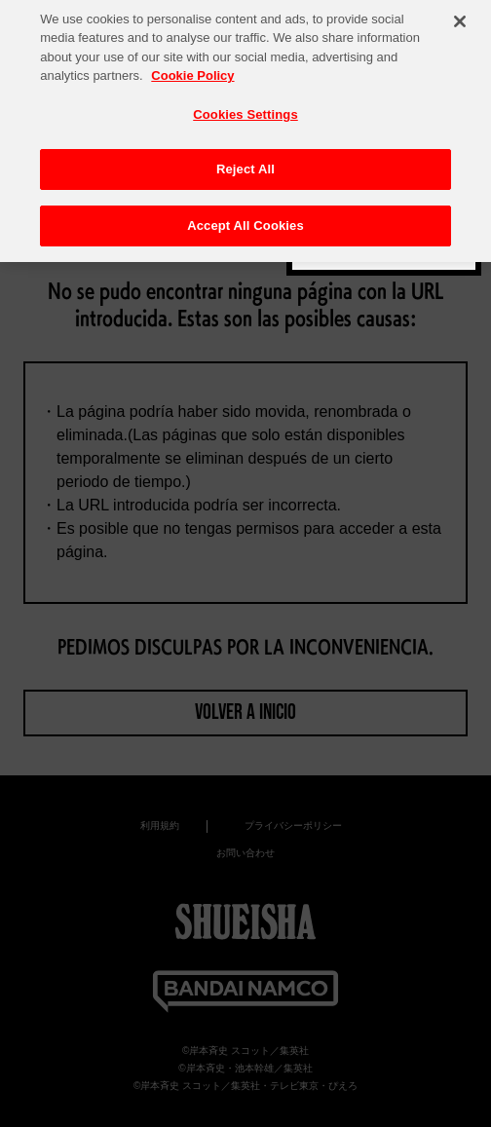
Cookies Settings (245, 109)
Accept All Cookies (245, 220)
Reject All (245, 164)
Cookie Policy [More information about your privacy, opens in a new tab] (192, 70)
